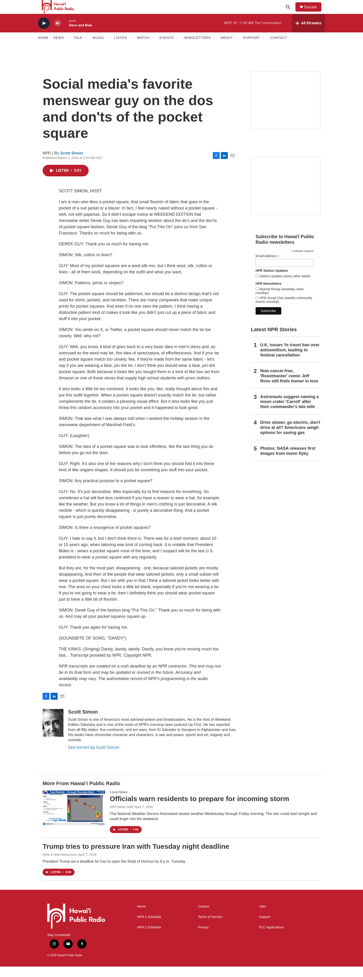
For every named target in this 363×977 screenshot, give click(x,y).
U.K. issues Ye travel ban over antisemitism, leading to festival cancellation (289, 360)
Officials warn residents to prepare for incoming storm (199, 809)
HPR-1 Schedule (149, 927)
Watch (143, 48)
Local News (119, 802)
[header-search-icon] (290, 12)
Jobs (262, 917)
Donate (313, 12)
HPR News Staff (121, 817)
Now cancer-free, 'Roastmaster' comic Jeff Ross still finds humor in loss (289, 386)
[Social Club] (285, 196)
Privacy (203, 938)
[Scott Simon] (53, 733)
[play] (43, 33)
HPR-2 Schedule (149, 938)
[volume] (58, 33)
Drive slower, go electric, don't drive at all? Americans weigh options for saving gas (290, 438)
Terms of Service (210, 927)
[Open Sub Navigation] (67, 48)
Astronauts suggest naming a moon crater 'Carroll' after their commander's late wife (289, 412)
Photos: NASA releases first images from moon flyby (287, 461)
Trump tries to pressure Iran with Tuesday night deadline (136, 857)
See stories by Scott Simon (93, 757)
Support (264, 927)
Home (43, 48)
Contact (203, 917)
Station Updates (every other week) (284, 286)
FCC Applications (271, 938)
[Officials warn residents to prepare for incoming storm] (74, 818)
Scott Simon (71, 163)
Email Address (267, 266)
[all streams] (308, 33)
